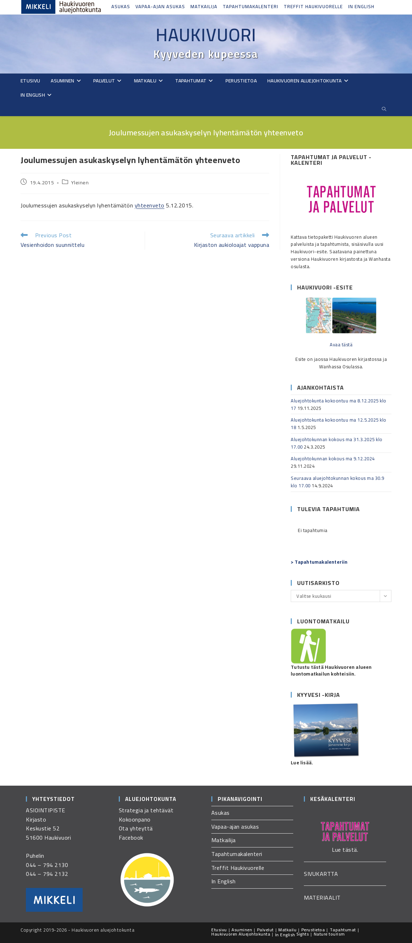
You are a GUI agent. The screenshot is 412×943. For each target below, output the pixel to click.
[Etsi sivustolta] (384, 109)
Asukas (120, 6)
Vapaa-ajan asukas (160, 6)
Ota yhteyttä (136, 828)
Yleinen (80, 182)
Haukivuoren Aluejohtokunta (240, 934)
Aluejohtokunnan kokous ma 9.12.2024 (333, 458)
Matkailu (287, 930)
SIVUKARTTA (321, 873)
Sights (302, 934)
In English (361, 6)
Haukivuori (206, 35)
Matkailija (203, 6)
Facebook (131, 837)
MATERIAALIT (322, 897)
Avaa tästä (341, 344)
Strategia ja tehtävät (146, 810)
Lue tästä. (345, 849)
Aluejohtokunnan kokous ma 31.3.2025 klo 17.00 (337, 443)
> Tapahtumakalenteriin (319, 562)
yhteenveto (150, 205)
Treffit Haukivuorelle (313, 6)
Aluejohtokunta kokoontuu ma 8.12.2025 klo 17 (338, 404)
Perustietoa (313, 930)
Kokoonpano (135, 819)
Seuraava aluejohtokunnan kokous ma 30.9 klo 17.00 (337, 482)
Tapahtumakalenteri (250, 6)
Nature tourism (329, 934)
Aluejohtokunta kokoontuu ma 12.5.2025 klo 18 (338, 424)
